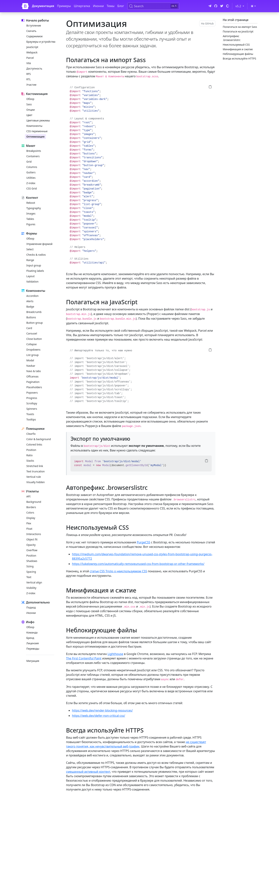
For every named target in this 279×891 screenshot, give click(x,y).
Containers (33, 156)
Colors (30, 512)
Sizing (30, 566)
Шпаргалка (82, 6)
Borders (31, 507)
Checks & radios (36, 254)
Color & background (38, 439)
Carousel (31, 333)
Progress (31, 398)
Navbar (30, 365)
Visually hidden (35, 482)
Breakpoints (33, 151)
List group (32, 355)
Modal (30, 360)
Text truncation (35, 471)
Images (30, 213)
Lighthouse (115, 654)
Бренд (30, 638)
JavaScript (32, 47)
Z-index (30, 183)
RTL (28, 79)
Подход (31, 607)
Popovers (32, 392)
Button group (34, 322)
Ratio (29, 455)
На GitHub (207, 23)
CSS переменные (36, 131)
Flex (28, 523)
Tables (30, 219)
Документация (43, 6)
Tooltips (31, 419)
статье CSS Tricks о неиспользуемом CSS (118, 571)
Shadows (31, 561)
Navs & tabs (33, 371)
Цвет (29, 115)
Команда (31, 632)
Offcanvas (32, 376)
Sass (29, 104)
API (28, 496)
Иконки (98, 6)
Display (30, 518)
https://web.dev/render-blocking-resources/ (102, 710)
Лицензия (32, 643)
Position (31, 450)
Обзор (30, 99)
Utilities (30, 177)
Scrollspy (31, 403)
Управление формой (39, 244)
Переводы (32, 648)
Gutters (30, 172)
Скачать (31, 31)
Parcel (30, 58)
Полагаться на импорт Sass (240, 27)
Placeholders (34, 387)
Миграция (32, 661)
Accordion (32, 296)
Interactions (33, 534)
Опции (30, 109)
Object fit (31, 539)
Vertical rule (33, 476)
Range (30, 260)
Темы (110, 6)
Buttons (31, 317)
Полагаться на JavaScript (238, 31)
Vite (28, 63)
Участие (31, 84)
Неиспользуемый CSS (236, 44)
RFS (28, 74)
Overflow (31, 550)
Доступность (34, 68)
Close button (34, 339)
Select (30, 249)
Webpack (31, 52)
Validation (32, 281)
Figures (30, 224)
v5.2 (240, 6)
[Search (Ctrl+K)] (153, 6)
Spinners (31, 408)
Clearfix (31, 433)
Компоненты (34, 126)
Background (33, 502)
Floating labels (35, 271)
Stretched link (34, 466)
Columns (31, 167)
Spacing (31, 571)
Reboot (30, 202)
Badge (30, 306)
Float (29, 528)
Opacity (31, 545)
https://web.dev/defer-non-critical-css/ (98, 716)
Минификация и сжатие (238, 49)
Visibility (31, 588)
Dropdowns (33, 349)
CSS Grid (31, 188)
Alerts (29, 301)
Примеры (64, 6)
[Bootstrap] (25, 6)
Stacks (30, 460)
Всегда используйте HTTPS (239, 58)
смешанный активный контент (88, 772)
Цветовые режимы (38, 120)
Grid (29, 161)
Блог (120, 6)
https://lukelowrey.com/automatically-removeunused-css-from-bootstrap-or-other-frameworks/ (138, 564)
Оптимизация (35, 136)
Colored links (34, 444)
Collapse (31, 344)
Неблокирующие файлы (238, 54)
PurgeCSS (143, 542)
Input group (33, 265)
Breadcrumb (34, 312)
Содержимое (34, 36)
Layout (30, 276)
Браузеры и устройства (40, 41)
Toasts (30, 414)
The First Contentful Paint (83, 658)
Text (28, 577)
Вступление (33, 25)
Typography (33, 208)
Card (29, 328)
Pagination (33, 382)
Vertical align (34, 582)
